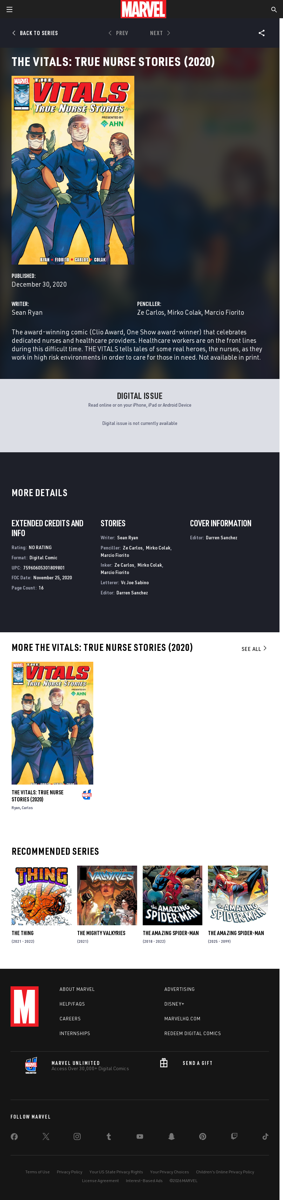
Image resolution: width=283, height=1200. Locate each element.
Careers (70, 1018)
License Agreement (100, 1180)
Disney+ (174, 1004)
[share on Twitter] (45, 1137)
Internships (75, 1033)
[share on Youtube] (139, 1137)
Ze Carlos (150, 312)
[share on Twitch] (234, 1137)
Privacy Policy (69, 1171)
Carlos (27, 807)
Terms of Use (37, 1171)
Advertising (179, 989)
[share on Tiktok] (265, 1137)
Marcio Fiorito (224, 312)
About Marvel (77, 989)
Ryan (16, 807)
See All (255, 648)
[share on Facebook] (14, 1138)
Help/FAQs (72, 1004)
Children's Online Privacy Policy (225, 1171)
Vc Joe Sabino (135, 582)
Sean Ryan (27, 312)
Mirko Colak (184, 312)
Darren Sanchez (132, 592)
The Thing (23, 932)
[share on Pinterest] (202, 1137)
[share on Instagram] (77, 1137)
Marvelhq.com (182, 1018)
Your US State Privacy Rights (116, 1171)
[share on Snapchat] (171, 1137)
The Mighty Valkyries (101, 932)
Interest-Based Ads (144, 1180)
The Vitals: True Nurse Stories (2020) (37, 796)
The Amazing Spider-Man (171, 932)
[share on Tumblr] (108, 1137)
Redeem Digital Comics (192, 1033)
